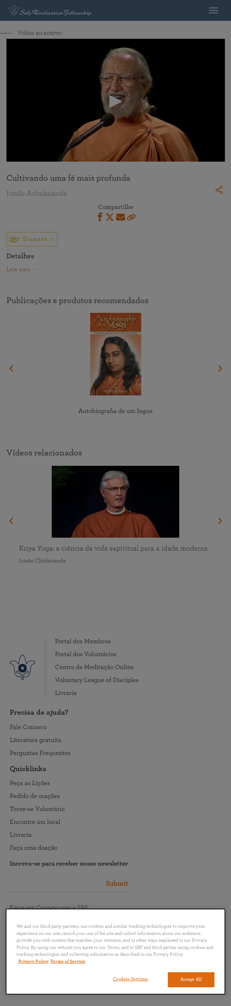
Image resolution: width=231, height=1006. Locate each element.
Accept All (191, 979)
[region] (115, 952)
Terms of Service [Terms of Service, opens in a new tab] (68, 961)
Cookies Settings (130, 979)
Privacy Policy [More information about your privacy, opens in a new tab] (33, 961)
